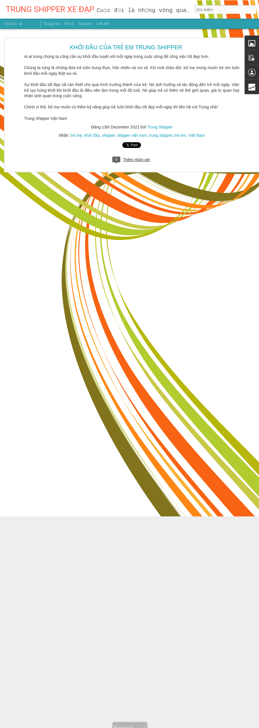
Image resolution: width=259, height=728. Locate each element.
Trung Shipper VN (195, 608)
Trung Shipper (175, 600)
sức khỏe (169, 608)
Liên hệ (102, 24)
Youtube (85, 24)
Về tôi (69, 24)
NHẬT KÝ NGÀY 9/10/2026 (35, 538)
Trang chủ (51, 24)
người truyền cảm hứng (138, 608)
